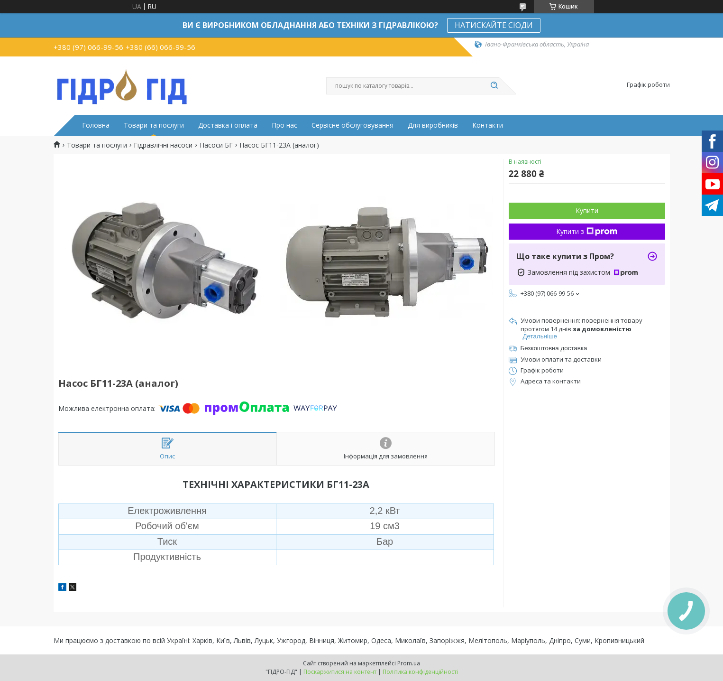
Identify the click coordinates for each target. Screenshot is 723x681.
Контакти (487, 125)
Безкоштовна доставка (554, 348)
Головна (96, 125)
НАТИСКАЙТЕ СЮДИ (494, 25)
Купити (587, 210)
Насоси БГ (216, 145)
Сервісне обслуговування (352, 125)
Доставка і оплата (227, 125)
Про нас (284, 125)
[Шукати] (494, 85)
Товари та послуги (154, 125)
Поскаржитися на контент (339, 672)
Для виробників (433, 125)
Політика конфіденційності (420, 672)
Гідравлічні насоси (163, 145)
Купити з (586, 231)
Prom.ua (408, 663)
